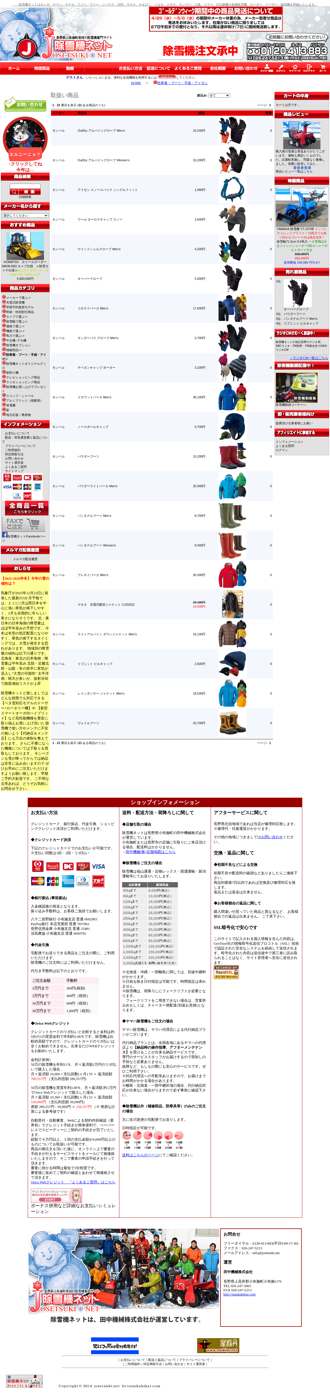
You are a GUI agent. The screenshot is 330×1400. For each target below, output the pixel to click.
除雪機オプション (16, 345)
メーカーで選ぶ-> (16, 297)
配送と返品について (162, 1359)
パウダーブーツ (88, 456)
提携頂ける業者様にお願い (294, 423)
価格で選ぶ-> (13, 326)
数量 (269, 113)
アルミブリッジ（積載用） (22, 400)
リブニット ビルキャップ (95, 663)
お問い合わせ (14, 458)
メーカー (58, 113)
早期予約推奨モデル (18, 307)
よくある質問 (285, 445)
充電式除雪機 (13, 302)
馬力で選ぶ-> (13, 335)
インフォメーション (289, 441)
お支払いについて (17, 433)
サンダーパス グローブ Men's (98, 338)
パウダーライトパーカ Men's (97, 486)
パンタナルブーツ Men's (94, 515)
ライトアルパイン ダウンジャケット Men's (107, 634)
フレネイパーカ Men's (93, 575)
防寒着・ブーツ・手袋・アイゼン (180, 83)
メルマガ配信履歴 (25, 559)
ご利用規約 (12, 450)
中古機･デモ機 (14, 340)
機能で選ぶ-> (13, 331)
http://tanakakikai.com (240, 1294)
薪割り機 (10, 372)
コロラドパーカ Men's (93, 308)
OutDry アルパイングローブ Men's (101, 130)
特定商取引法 (14, 454)
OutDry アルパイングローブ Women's (103, 160)
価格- (202, 113)
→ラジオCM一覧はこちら (308, 358)
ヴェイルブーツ (88, 723)
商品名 (82, 113)
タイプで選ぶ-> (14, 316)
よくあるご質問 (16, 466)
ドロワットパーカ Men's (94, 397)
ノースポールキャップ (93, 426)
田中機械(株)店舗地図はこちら (151, 852)
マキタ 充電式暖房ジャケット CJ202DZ (106, 604)
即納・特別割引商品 (18, 312)
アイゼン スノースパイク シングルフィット (108, 189)
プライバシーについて (20, 445)
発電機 (8, 405)
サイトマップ (14, 471)
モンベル (58, 130)
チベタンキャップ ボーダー (96, 367)
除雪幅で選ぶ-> (14, 321)
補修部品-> (11, 350)
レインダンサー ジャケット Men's (101, 693)
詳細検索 (25, 196)
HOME (136, 83)
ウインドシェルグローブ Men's (99, 249)
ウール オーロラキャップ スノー (100, 219)
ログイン (282, 450)
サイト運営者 (14, 462)
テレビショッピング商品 (21, 377)
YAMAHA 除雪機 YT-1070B (302, 233)
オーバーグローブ (90, 278)
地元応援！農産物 (16, 414)
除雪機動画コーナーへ (297, 403)
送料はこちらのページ (140, 1155)
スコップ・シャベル (18, 395)
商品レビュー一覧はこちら (294, 171)
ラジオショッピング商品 (21, 382)
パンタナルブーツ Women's (97, 545)
